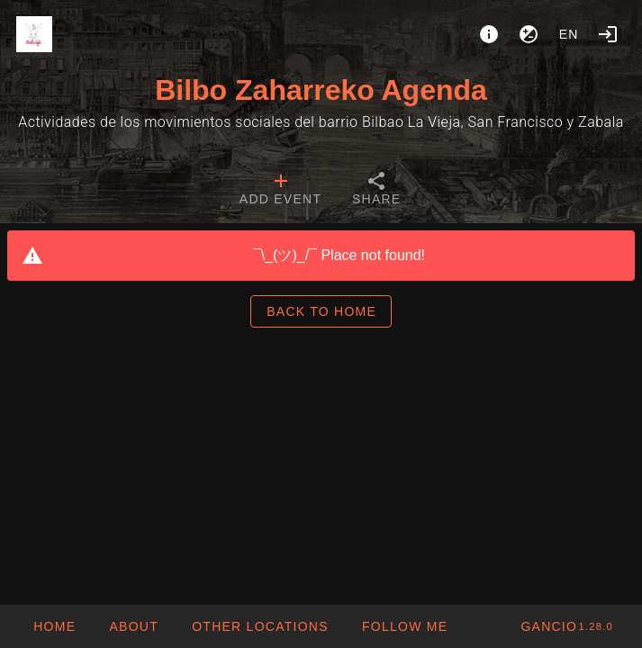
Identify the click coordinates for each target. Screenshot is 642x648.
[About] (489, 34)
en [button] (569, 34)
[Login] (608, 34)
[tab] (280, 190)
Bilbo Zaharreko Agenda (321, 90)
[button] (259, 626)
